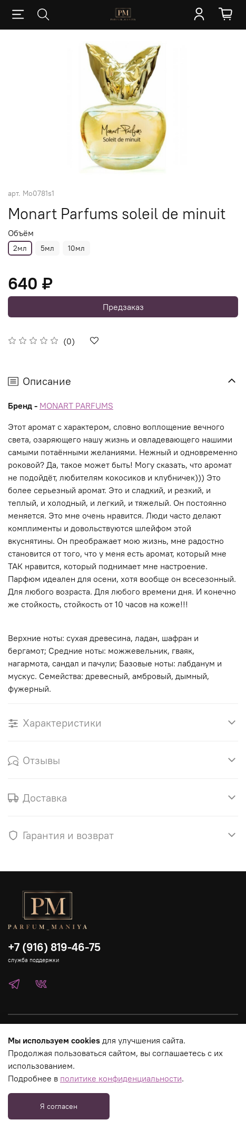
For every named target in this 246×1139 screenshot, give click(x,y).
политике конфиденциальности (121, 1078)
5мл (47, 248)
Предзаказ (123, 307)
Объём (21, 233)
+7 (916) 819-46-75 (54, 947)
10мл (76, 248)
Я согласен (58, 1106)
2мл (20, 248)
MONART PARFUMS (76, 405)
